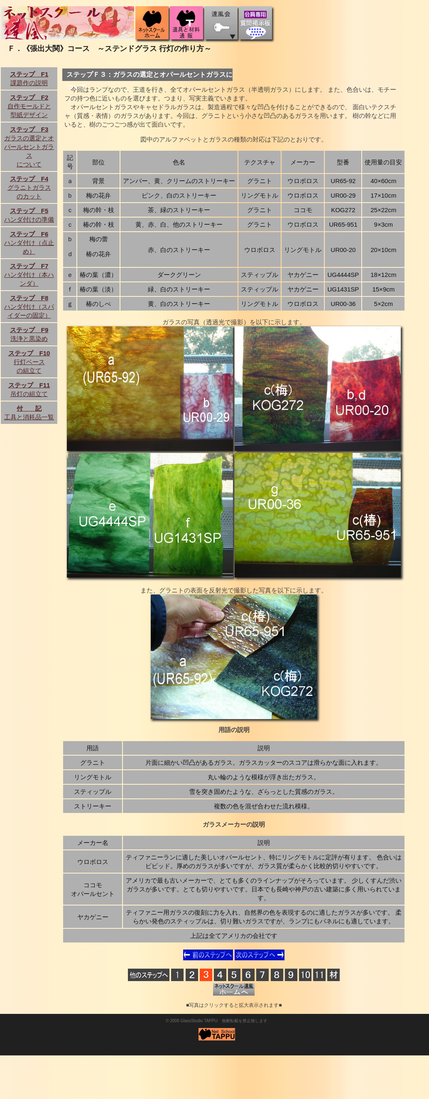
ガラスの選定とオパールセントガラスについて (29, 147)
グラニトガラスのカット (29, 187)
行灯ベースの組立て (29, 362)
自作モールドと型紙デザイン (29, 106)
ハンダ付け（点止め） (29, 242)
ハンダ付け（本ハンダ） (29, 274)
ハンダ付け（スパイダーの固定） (29, 306)
